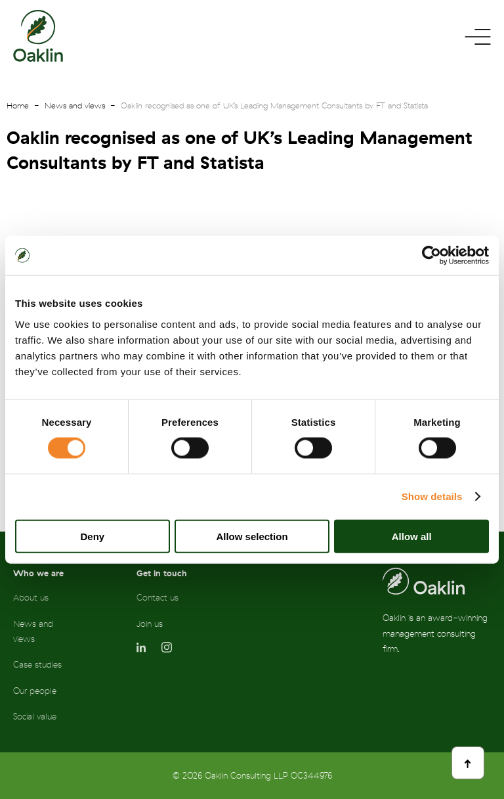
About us (31, 598)
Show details (432, 496)
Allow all (412, 535)
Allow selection (251, 535)
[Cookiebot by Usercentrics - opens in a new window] (431, 255)
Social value (34, 716)
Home (18, 105)
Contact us (157, 598)
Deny (92, 535)
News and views (75, 105)
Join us (149, 624)
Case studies (37, 665)
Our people (34, 691)
